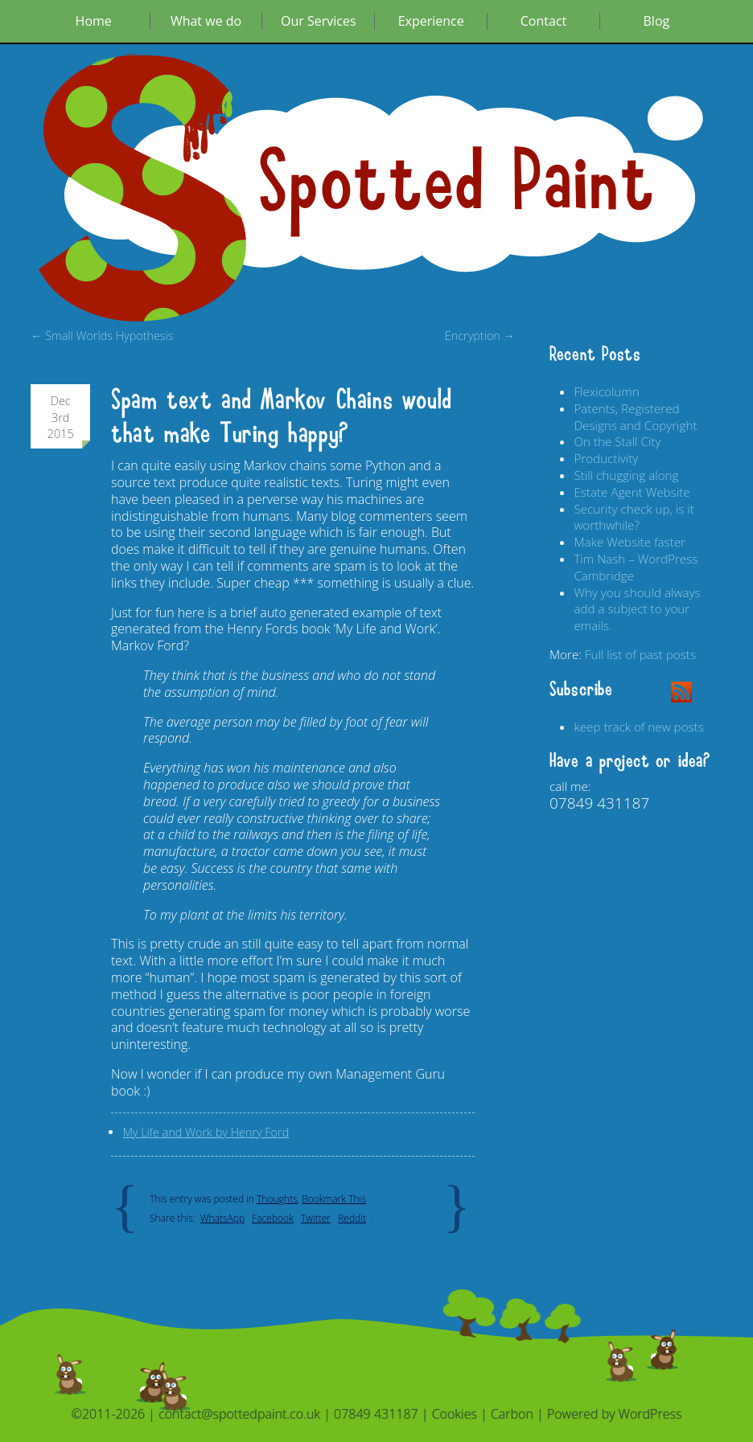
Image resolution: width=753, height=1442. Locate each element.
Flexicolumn (606, 391)
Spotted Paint (456, 183)
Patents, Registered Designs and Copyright (635, 416)
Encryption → (480, 335)
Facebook (273, 1218)
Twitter (316, 1218)
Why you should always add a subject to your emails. (637, 609)
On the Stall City (617, 441)
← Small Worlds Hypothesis (102, 335)
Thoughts (277, 1199)
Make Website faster (629, 542)
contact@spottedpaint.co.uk (239, 1414)
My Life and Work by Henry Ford (205, 1132)
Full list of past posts (640, 654)
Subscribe (580, 690)
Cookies (454, 1414)
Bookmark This (334, 1199)
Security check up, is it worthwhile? (633, 517)
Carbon (512, 1414)
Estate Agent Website (631, 492)
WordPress (650, 1414)
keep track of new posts (638, 727)
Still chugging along (626, 475)
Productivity (606, 458)
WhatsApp (222, 1218)
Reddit (352, 1218)
